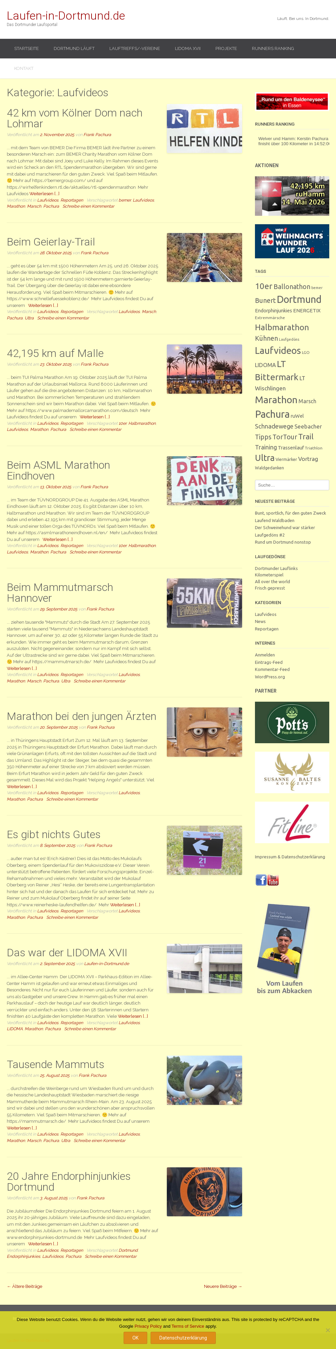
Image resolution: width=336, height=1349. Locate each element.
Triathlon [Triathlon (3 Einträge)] (313, 448)
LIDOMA (15, 1028)
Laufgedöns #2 (270, 535)
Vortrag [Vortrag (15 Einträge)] (308, 459)
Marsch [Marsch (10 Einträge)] (307, 401)
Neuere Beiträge (223, 1286)
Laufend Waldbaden (274, 520)
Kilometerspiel (269, 574)
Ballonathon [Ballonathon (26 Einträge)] (292, 286)
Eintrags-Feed (269, 662)
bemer (125, 200)
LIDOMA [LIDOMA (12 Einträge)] (265, 365)
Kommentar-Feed (272, 669)
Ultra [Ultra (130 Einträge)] (265, 458)
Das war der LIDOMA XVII (67, 952)
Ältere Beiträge (24, 1286)
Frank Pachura (97, 134)
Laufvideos (47, 200)
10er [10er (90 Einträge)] (264, 286)
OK (135, 1338)
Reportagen (71, 200)
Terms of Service (188, 1326)
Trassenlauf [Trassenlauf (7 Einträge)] (291, 447)
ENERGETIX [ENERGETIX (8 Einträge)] (306, 310)
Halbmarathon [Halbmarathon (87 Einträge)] (282, 327)
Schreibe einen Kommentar (88, 206)
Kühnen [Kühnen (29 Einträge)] (266, 338)
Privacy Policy (148, 1326)
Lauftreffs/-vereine (134, 48)
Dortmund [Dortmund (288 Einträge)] (299, 299)
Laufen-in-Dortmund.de (66, 15)
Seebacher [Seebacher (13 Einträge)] (308, 426)
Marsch (34, 206)
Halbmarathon (142, 423)
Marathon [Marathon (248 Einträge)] (276, 399)
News (260, 621)
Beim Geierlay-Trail (51, 241)
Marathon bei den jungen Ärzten (81, 716)
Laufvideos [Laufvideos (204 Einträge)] (278, 350)
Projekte (226, 48)
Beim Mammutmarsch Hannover (60, 592)
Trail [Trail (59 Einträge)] (306, 436)
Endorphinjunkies (23, 1256)
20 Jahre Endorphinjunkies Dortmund (69, 1181)
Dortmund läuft (74, 48)
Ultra (29, 317)
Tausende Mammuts (55, 1064)
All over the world (272, 581)
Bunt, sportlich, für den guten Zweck (290, 513)
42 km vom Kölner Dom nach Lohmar (75, 118)
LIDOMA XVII (188, 48)
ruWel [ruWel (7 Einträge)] (297, 416)
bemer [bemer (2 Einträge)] (316, 288)
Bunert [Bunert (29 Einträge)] (265, 300)
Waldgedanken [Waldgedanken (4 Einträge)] (269, 467)
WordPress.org (270, 676)
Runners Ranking (273, 48)
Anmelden (265, 654)
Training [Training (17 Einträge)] (266, 447)
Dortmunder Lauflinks (276, 568)
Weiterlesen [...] (44, 193)
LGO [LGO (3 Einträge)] (306, 352)
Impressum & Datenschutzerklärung (290, 856)
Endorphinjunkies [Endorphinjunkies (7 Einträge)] (273, 310)
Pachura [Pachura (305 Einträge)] (272, 414)
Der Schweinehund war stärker (285, 527)
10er (122, 423)
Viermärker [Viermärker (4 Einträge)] (286, 459)
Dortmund (128, 1250)
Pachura (51, 206)
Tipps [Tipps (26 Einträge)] (263, 437)
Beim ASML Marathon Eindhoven (58, 470)
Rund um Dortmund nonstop (283, 542)
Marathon (16, 206)
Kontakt (23, 68)
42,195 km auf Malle (55, 353)
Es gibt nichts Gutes (54, 834)
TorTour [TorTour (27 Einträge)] (285, 437)
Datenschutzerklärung (183, 1338)
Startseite (26, 48)
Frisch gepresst (270, 588)
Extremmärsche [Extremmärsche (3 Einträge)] (270, 317)
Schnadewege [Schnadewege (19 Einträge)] (274, 426)
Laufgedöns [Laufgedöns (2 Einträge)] (289, 339)
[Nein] (327, 1330)
